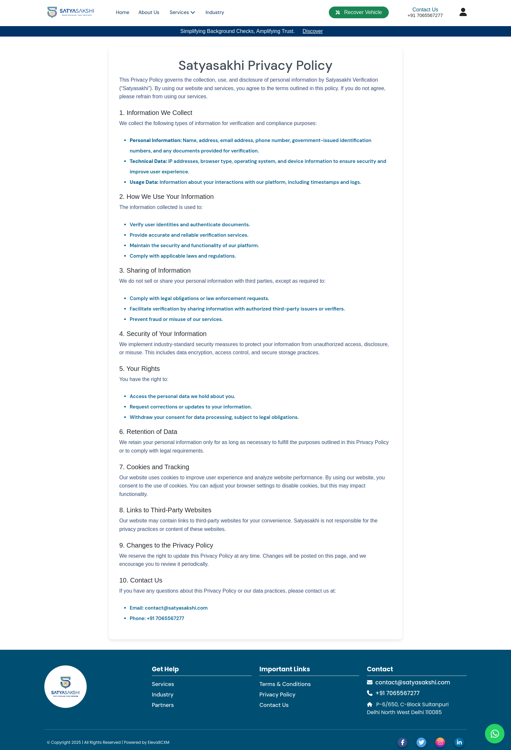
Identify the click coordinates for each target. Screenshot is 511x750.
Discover (313, 31)
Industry (162, 694)
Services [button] (182, 12)
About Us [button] (149, 12)
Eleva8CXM (158, 742)
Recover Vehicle (359, 12)
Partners (163, 705)
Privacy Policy (277, 694)
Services (163, 684)
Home (122, 12)
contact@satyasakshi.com (408, 682)
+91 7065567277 (393, 693)
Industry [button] (215, 12)
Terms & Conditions (285, 684)
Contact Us (425, 9)
